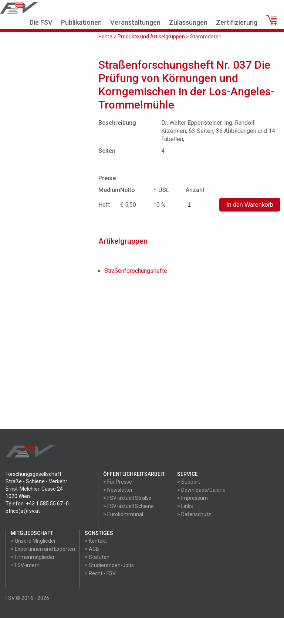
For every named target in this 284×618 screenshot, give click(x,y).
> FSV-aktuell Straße (127, 498)
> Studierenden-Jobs (109, 565)
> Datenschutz (194, 514)
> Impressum (192, 498)
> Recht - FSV (100, 573)
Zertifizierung (236, 22)
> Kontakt (96, 541)
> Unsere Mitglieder (33, 541)
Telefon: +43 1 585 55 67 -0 (37, 504)
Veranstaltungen (135, 22)
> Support (188, 482)
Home (105, 37)
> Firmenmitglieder (33, 557)
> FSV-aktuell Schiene (128, 506)
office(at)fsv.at (23, 511)
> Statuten (97, 557)
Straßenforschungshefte (135, 270)
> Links (185, 506)
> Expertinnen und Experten (43, 549)
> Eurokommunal (123, 514)
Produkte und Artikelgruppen (151, 37)
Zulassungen (188, 22)
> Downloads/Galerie (201, 490)
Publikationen (81, 22)
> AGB (92, 549)
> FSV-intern (25, 565)
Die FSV (41, 22)
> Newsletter (118, 490)
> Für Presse (117, 482)
